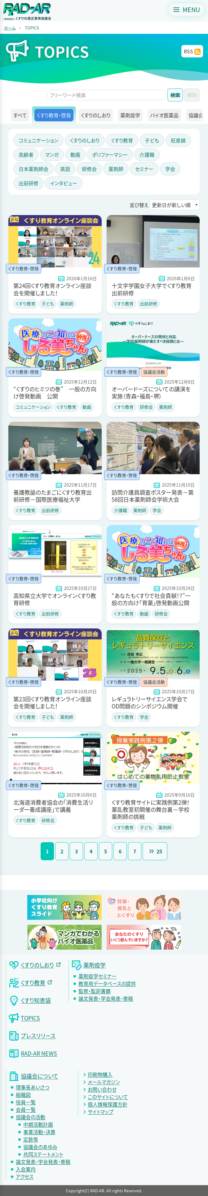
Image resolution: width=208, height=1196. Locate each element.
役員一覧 (26, 1102)
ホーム (9, 28)
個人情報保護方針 (107, 1104)
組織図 (23, 1094)
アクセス (24, 1176)
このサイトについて (108, 1096)
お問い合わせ (102, 1089)
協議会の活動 (30, 1117)
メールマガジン (104, 1082)
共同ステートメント (43, 1154)
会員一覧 (26, 1109)
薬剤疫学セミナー (97, 976)
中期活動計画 (38, 1124)
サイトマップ (100, 1111)
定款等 (30, 1139)
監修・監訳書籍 (94, 991)
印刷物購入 (100, 1074)
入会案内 (26, 1169)
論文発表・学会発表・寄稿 (105, 998)
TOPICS (32, 28)
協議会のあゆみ (40, 1146)
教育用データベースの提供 (107, 983)
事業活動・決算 (39, 1131)
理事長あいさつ (32, 1087)
